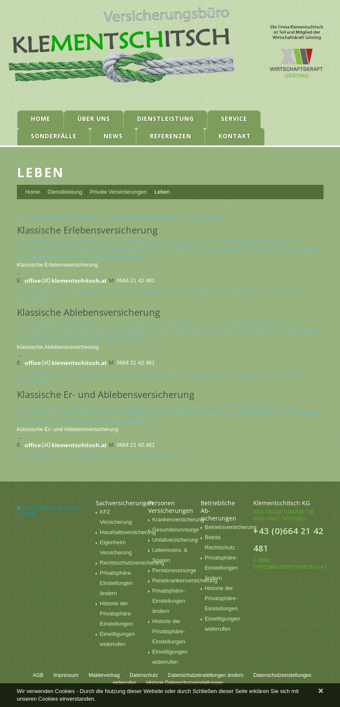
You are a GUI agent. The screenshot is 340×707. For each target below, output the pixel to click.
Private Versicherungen (118, 192)
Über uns (93, 118)
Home (40, 118)
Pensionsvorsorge (174, 570)
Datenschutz (144, 675)
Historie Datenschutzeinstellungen (185, 683)
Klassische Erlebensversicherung (57, 265)
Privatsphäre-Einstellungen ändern (116, 583)
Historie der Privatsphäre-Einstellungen (116, 613)
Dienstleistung (165, 118)
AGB (38, 675)
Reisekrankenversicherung (185, 580)
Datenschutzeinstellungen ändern (205, 675)
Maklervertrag (103, 675)
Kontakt (234, 136)
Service (234, 118)
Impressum (65, 675)
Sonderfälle (54, 136)
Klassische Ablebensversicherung (58, 347)
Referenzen (170, 136)
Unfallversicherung (175, 540)
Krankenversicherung (178, 519)
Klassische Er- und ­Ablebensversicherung (68, 429)
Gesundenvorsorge (175, 529)
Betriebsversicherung (231, 527)
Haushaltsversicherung (128, 532)
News (113, 136)
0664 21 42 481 (135, 280)
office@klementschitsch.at (290, 567)
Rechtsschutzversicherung (132, 562)
